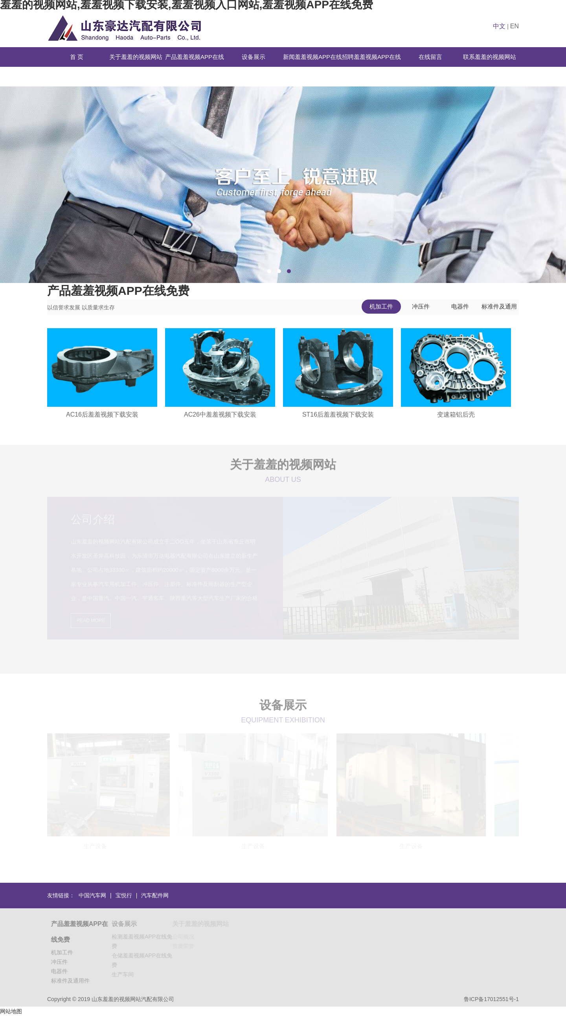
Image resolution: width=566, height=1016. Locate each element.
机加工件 (381, 306)
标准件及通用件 (499, 308)
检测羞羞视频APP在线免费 (144, 941)
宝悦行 (124, 895)
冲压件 (421, 306)
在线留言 (430, 56)
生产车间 (125, 974)
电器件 (460, 306)
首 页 (76, 56)
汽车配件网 (155, 895)
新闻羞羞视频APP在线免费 (312, 66)
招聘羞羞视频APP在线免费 (371, 66)
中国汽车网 (92, 895)
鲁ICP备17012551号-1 (491, 999)
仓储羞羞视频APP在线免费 (144, 960)
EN (514, 26)
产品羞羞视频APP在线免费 (194, 66)
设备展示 (253, 56)
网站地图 (11, 1011)
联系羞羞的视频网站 (489, 56)
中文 (499, 26)
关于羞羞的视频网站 (135, 56)
